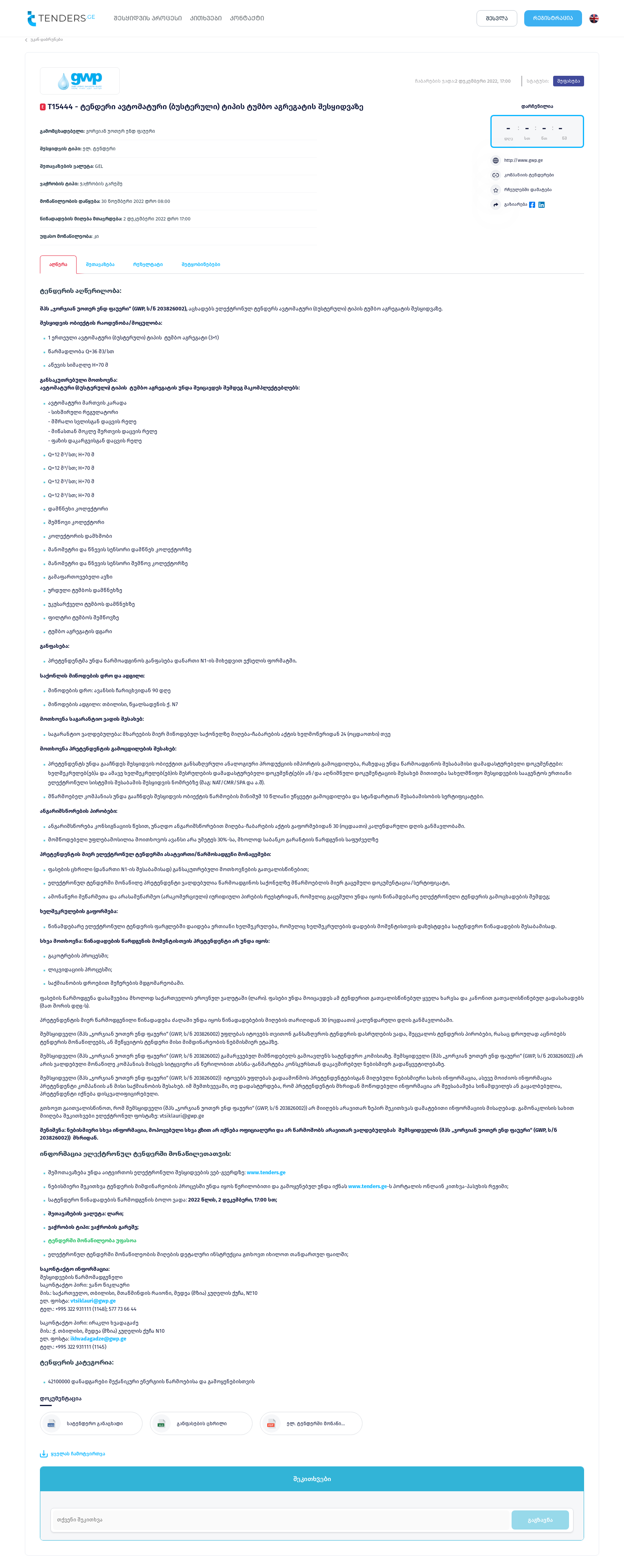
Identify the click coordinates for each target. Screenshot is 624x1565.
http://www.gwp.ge (516, 160)
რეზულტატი (148, 264)
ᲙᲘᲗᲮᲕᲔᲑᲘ (206, 18)
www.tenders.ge (266, 1172)
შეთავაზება (100, 264)
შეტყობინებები (201, 264)
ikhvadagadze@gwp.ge (98, 1339)
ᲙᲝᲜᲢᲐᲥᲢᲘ (247, 18)
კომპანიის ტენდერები (522, 175)
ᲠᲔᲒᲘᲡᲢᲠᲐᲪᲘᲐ (553, 18)
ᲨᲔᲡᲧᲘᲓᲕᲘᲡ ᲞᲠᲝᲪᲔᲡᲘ (148, 18)
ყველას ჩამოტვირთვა (72, 1453)
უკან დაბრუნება (44, 39)
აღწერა (58, 264)
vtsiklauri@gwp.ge (93, 1301)
